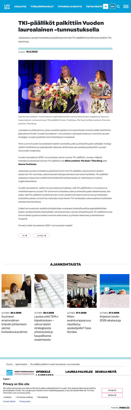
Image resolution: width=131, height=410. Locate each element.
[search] (119, 6)
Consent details (9, 401)
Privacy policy (25, 401)
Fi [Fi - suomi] (106, 6)
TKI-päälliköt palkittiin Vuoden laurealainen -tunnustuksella (55, 364)
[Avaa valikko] (127, 6)
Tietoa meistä (94, 6)
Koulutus (20, 6)
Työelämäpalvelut (42, 6)
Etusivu (9, 364)
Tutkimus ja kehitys (70, 6)
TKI (24, 236)
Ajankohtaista (21, 364)
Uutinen (41, 236)
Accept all (112, 390)
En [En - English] (112, 6)
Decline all (112, 395)
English (7, 379)
